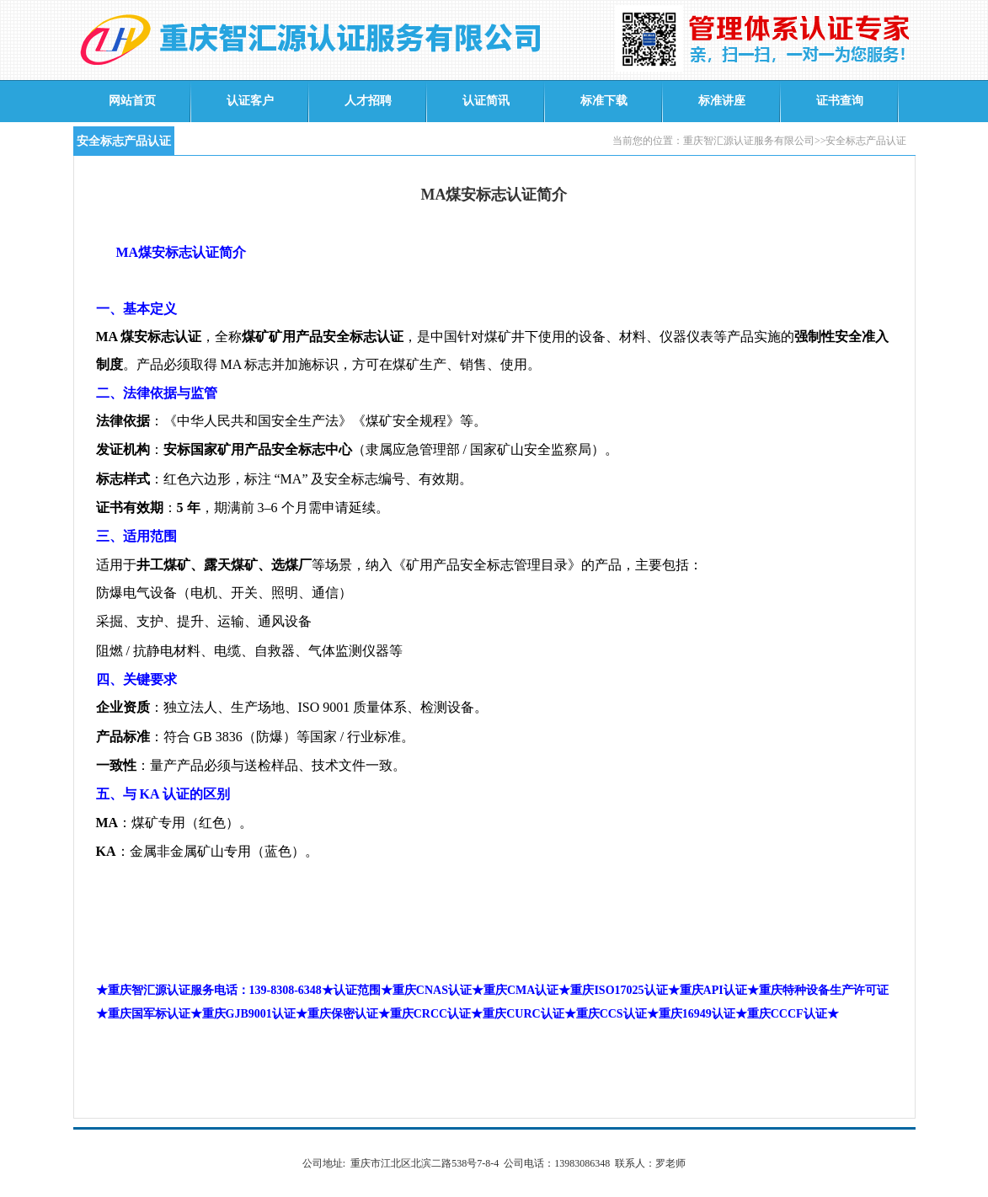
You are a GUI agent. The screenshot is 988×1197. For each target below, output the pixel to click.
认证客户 (250, 100)
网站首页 (132, 100)
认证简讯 (486, 100)
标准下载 (604, 100)
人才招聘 (368, 100)
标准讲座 (721, 100)
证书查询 (839, 100)
